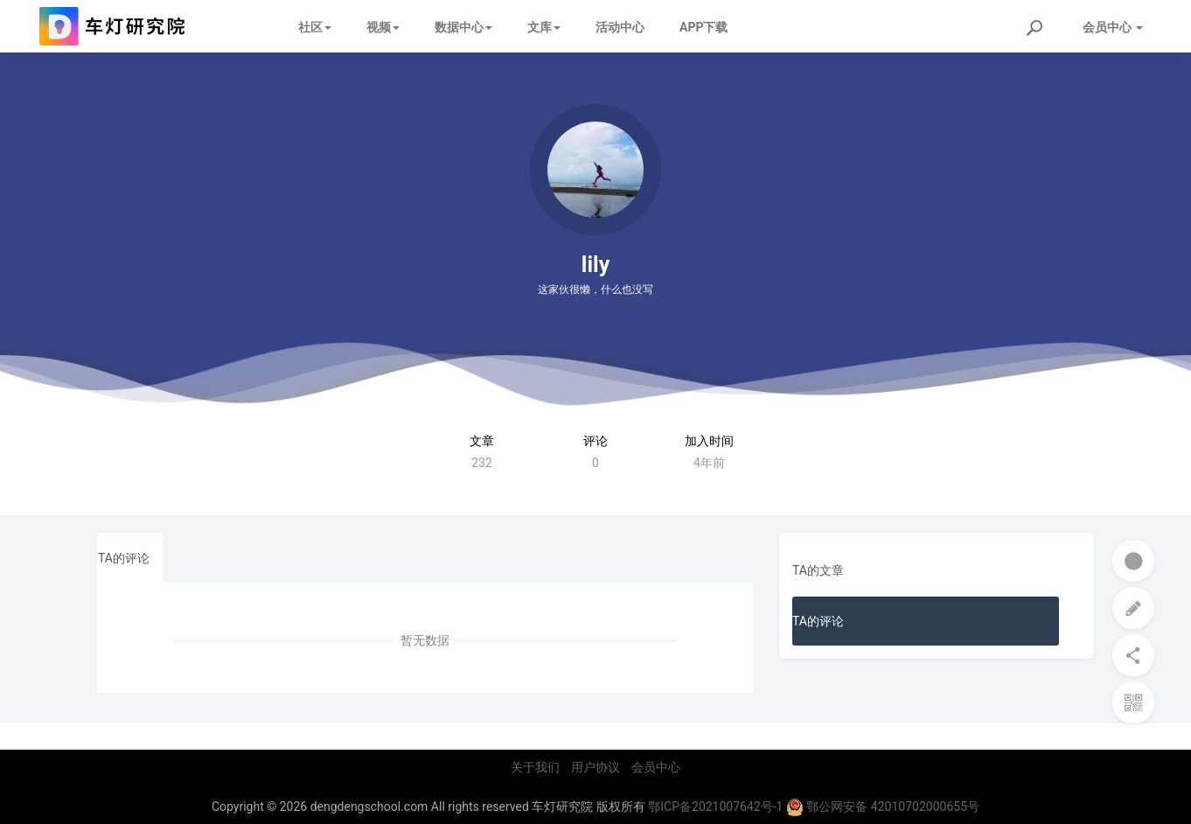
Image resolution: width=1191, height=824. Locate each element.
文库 (544, 27)
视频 (383, 27)
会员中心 (655, 767)
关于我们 (535, 767)
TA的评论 (124, 558)
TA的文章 (818, 570)
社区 (314, 27)
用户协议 (595, 767)
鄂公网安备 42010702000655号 (882, 807)
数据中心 (463, 27)
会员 (1113, 27)
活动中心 (620, 27)
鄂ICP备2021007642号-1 (715, 807)
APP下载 (703, 27)
